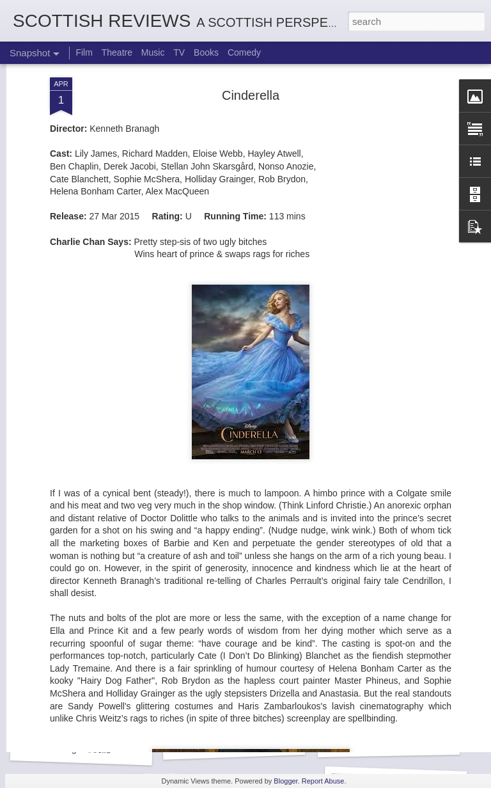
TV (179, 52)
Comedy (244, 52)
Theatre (117, 52)
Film (83, 52)
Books (206, 52)
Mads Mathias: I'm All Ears (399, 742)
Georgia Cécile (81, 749)
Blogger (285, 781)
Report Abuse (323, 781)
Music (153, 52)
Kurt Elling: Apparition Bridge (248, 743)
